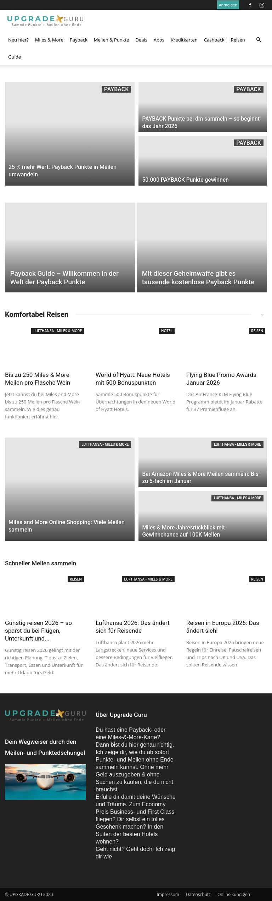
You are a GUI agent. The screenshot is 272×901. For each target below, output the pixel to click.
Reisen (238, 40)
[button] (258, 40)
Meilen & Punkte (111, 40)
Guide (14, 57)
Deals (141, 40)
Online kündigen (233, 894)
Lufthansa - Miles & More (57, 330)
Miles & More (49, 40)
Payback (78, 40)
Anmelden (228, 4)
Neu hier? (18, 40)
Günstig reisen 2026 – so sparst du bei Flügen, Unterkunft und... (38, 630)
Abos (159, 40)
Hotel (166, 330)
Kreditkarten (184, 40)
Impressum (168, 894)
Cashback (214, 40)
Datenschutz (198, 894)
